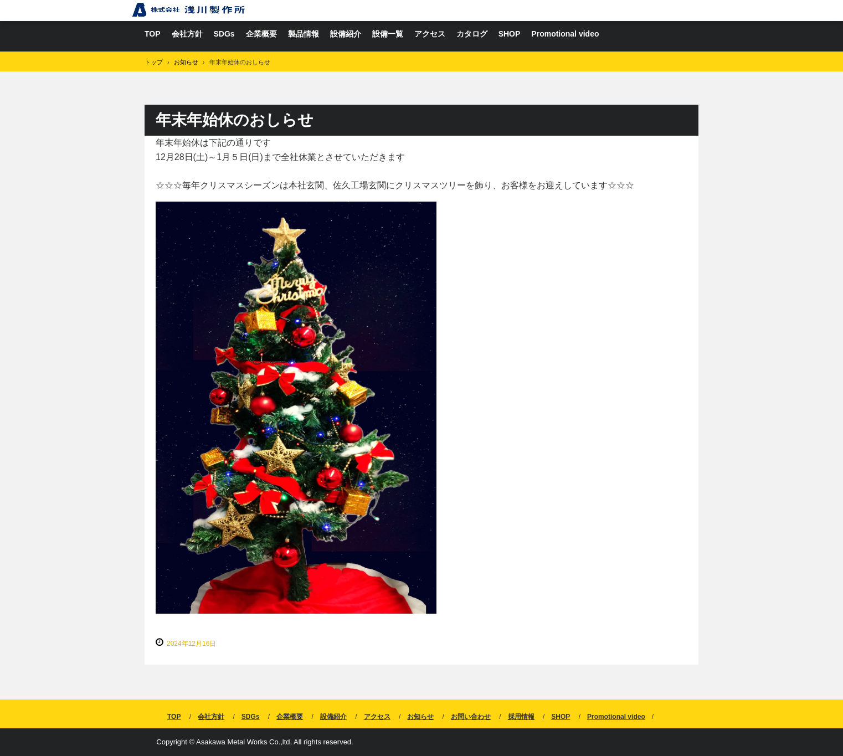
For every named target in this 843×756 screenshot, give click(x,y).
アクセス (429, 33)
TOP (153, 33)
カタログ (471, 33)
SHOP (509, 33)
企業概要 (261, 33)
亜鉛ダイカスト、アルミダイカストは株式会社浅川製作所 (188, 10)
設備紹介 (345, 33)
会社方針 (187, 33)
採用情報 (521, 717)
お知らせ (420, 717)
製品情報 (303, 33)
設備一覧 (387, 33)
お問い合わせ (471, 717)
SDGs (224, 33)
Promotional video (565, 33)
